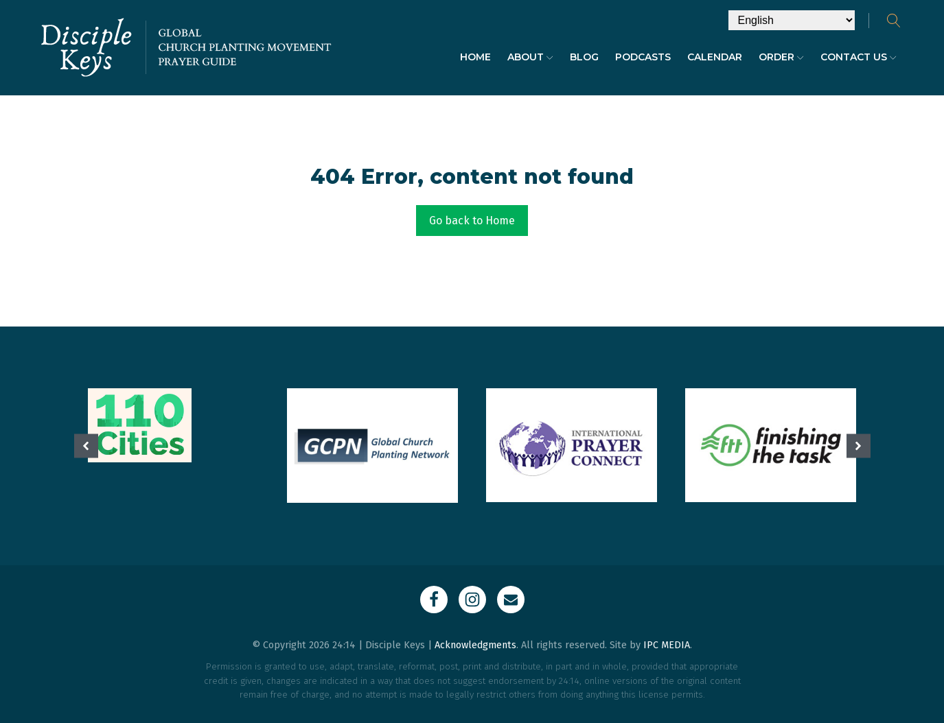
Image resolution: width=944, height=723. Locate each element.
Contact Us (858, 57)
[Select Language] (791, 20)
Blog (584, 57)
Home (475, 57)
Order (781, 57)
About (530, 57)
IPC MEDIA (666, 645)
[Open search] (894, 20)
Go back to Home (472, 220)
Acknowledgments (475, 645)
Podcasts (643, 57)
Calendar (714, 57)
